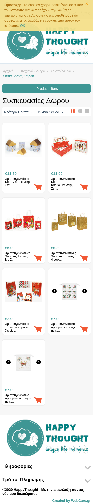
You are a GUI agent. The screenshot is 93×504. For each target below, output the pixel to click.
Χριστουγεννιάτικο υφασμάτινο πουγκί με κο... (63, 327)
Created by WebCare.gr (71, 501)
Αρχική (8, 71)
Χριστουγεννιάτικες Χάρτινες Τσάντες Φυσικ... (63, 256)
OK (22, 26)
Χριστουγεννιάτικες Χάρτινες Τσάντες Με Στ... (17, 256)
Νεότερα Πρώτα (18, 112)
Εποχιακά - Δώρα (31, 71)
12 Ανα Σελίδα (50, 112)
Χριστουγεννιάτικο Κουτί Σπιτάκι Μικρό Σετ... (18, 182)
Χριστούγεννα (60, 71)
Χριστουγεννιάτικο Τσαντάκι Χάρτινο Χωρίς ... (17, 327)
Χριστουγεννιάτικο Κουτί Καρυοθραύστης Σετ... (63, 183)
